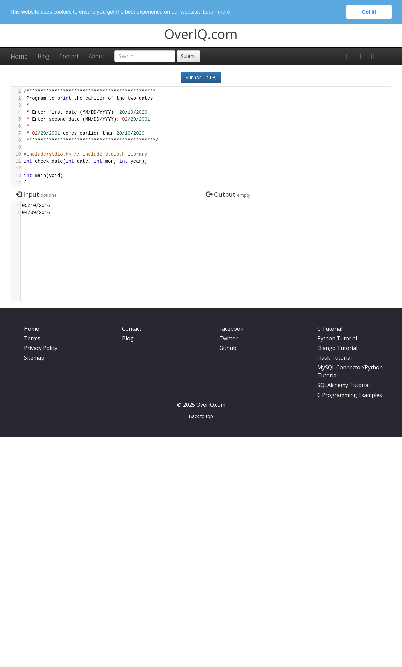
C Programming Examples (349, 395)
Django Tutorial (337, 348)
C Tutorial (329, 328)
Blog (43, 56)
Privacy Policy (40, 348)
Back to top (201, 416)
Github (227, 348)
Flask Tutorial (334, 357)
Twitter (228, 338)
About (96, 56)
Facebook (231, 328)
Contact (69, 56)
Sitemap (34, 357)
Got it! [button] (369, 12)
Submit (188, 55)
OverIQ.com (201, 33)
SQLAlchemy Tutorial (343, 385)
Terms (32, 338)
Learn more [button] (216, 12)
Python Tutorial (337, 338)
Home (19, 56)
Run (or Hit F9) (201, 77)
